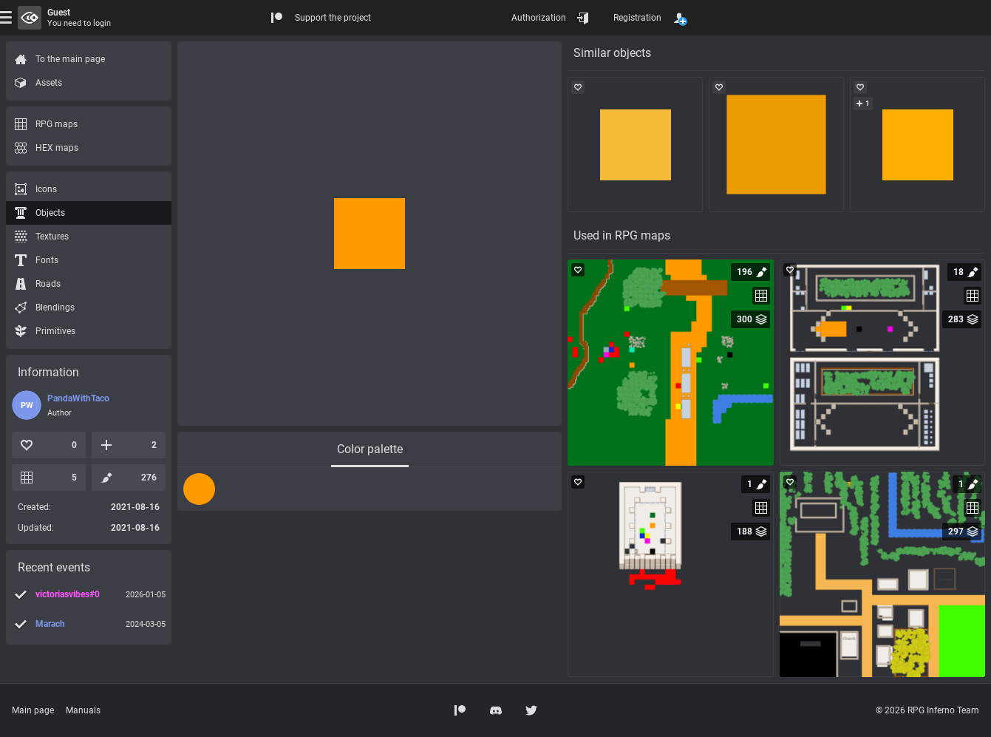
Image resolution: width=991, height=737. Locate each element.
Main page (33, 710)
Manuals (83, 710)
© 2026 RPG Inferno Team (927, 710)
